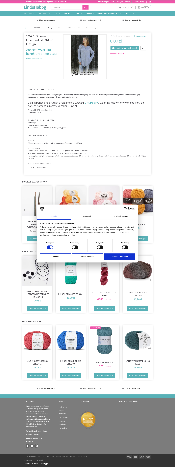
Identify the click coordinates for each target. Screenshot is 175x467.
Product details (36, 90)
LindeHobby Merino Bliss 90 (70, 362)
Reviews (51, 90)
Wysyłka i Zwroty (123, 2)
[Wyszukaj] (85, 7)
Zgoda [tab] (54, 216)
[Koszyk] (144, 7)
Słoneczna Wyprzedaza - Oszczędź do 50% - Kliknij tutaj (45, 2)
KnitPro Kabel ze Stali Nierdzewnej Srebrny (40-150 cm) (37, 294)
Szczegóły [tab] (87, 216)
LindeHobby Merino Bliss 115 (37, 362)
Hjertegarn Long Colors (138, 294)
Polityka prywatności (34, 460)
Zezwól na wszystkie (119, 256)
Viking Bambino (104, 362)
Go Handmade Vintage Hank (104, 294)
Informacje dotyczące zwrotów (34, 439)
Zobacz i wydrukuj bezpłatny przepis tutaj (42, 51)
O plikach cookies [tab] (121, 216)
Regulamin (82, 457)
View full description (34, 58)
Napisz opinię (141, 36)
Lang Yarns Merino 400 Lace (138, 362)
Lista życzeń (126, 7)
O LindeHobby (138, 2)
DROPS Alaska (137, 224)
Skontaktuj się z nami (106, 2)
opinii (127, 36)
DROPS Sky (91, 102)
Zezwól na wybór (87, 256)
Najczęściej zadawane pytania (36, 431)
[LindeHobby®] (35, 6)
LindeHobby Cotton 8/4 (70, 294)
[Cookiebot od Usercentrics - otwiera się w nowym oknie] (125, 209)
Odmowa (55, 256)
